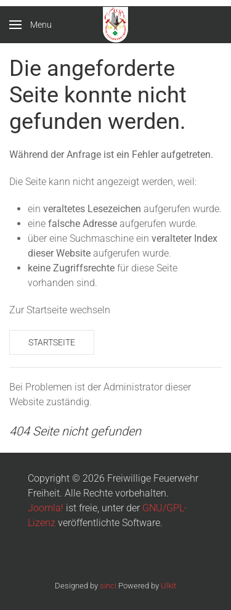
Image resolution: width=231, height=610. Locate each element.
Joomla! (45, 508)
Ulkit (168, 585)
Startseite (51, 342)
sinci (108, 585)
